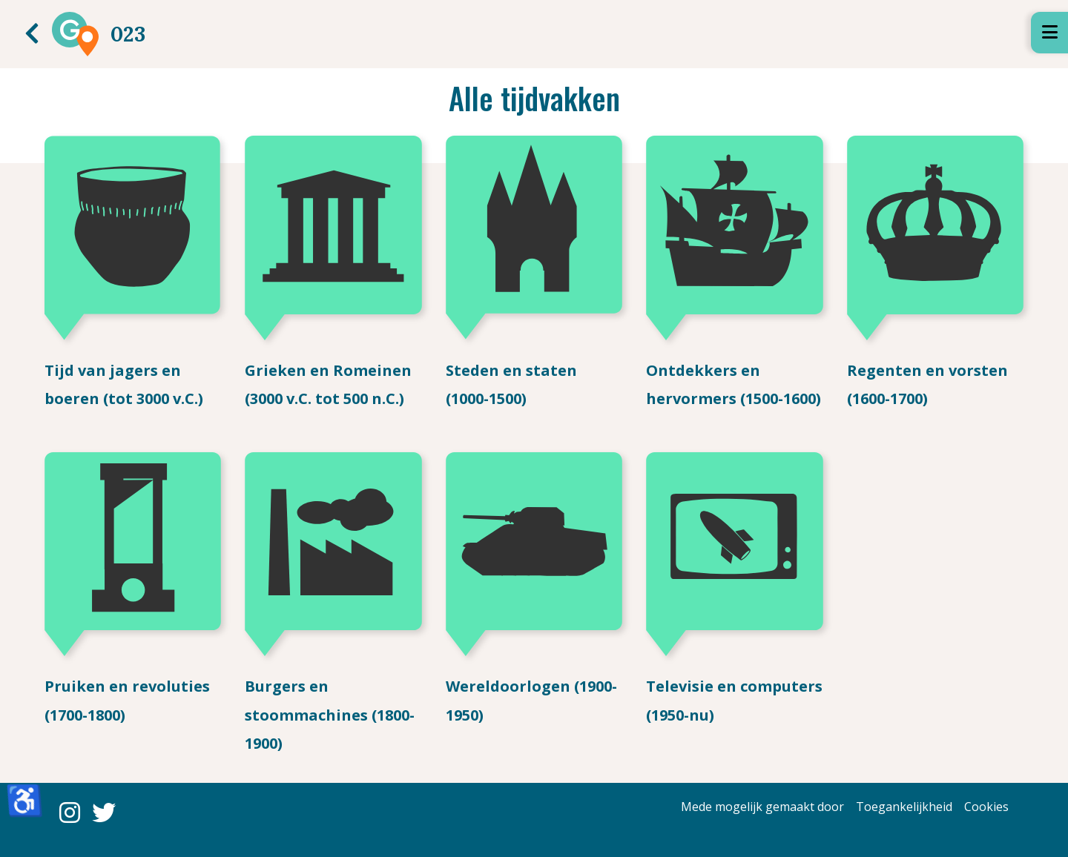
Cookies (986, 806)
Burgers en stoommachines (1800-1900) (330, 714)
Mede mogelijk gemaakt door (762, 806)
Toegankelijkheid (904, 806)
